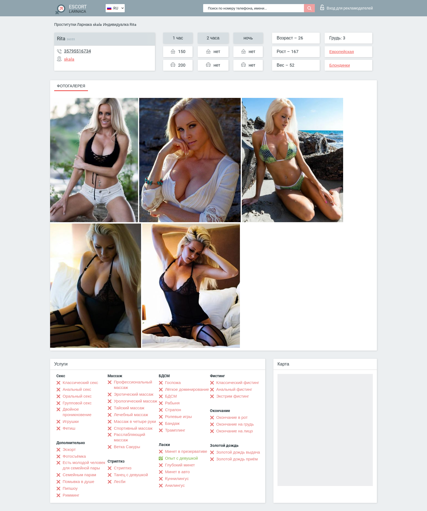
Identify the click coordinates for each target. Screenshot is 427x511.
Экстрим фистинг (232, 396)
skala (97, 24)
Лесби (120, 481)
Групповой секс (77, 403)
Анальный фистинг (234, 389)
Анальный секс (77, 389)
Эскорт (69, 449)
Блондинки (339, 65)
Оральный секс (77, 396)
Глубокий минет (180, 465)
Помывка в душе (78, 481)
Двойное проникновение (77, 412)
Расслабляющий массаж (129, 437)
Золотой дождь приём (237, 459)
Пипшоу (70, 488)
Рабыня (172, 403)
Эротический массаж (133, 394)
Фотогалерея (71, 86)
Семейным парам (79, 474)
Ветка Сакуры (127, 446)
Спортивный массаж (133, 428)
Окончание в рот (232, 417)
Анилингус (175, 485)
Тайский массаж (129, 407)
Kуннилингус (177, 478)
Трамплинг (175, 430)
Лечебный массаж (131, 414)
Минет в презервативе (186, 451)
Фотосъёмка (74, 456)
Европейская (341, 51)
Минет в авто (177, 471)
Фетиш (69, 428)
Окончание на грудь (235, 424)
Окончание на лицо (234, 431)
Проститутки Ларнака (73, 24)
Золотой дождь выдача (238, 452)
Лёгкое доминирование (187, 389)
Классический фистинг (237, 382)
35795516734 (77, 51)
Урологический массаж (135, 401)
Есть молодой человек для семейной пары (84, 465)
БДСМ (171, 396)
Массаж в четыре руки (135, 421)
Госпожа (173, 382)
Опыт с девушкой (181, 458)
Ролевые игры (178, 416)
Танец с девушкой (131, 474)
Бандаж (172, 423)
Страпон (173, 409)
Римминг (71, 495)
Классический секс (80, 382)
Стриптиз (123, 468)
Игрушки (71, 421)
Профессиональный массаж (133, 385)
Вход (346, 7)
